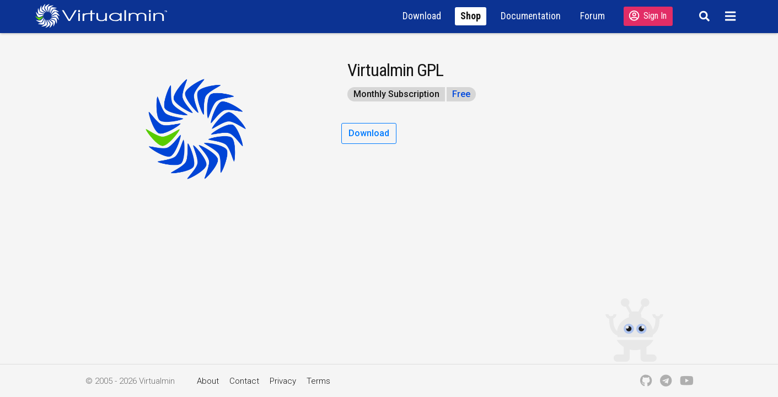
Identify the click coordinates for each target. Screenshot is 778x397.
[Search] (703, 16)
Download (368, 133)
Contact (244, 381)
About (208, 381)
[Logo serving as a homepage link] (106, 16)
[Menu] (731, 16)
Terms (318, 381)
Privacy (283, 381)
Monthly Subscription (396, 94)
